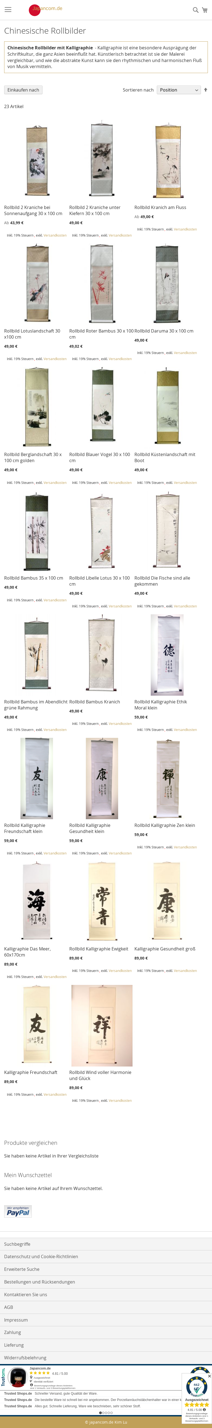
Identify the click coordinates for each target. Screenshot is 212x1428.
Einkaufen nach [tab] (23, 90)
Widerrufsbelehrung (25, 1358)
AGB (8, 1307)
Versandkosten (55, 235)
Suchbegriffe (17, 1244)
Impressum (16, 1320)
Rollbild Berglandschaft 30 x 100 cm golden (33, 457)
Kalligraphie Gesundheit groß (164, 949)
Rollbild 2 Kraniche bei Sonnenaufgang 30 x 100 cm (33, 210)
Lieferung (14, 1345)
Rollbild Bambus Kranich (94, 702)
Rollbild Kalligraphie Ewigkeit (98, 949)
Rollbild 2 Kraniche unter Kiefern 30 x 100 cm (95, 210)
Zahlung (12, 1332)
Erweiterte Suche (21, 1269)
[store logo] (39, 10)
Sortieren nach (138, 90)
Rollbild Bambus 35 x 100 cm (33, 578)
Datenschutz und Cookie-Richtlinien (41, 1256)
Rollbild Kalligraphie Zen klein (164, 825)
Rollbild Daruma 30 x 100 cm (164, 331)
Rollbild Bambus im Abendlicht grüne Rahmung (36, 705)
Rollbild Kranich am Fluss (160, 207)
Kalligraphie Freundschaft (30, 1072)
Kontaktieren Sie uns (25, 1295)
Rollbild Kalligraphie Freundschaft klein (24, 828)
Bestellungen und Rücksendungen (39, 1282)
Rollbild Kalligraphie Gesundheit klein (89, 828)
